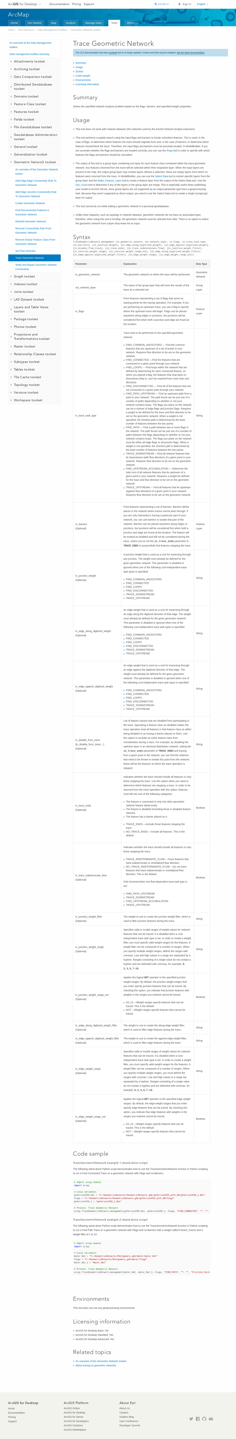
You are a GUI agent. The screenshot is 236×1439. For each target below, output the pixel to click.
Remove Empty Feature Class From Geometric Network (35, 241)
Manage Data (93, 22)
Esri (220, 4)
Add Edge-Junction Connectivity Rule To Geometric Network (36, 194)
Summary (81, 62)
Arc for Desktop (22, 4)
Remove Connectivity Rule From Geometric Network (33, 230)
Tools (114, 22)
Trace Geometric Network (29, 257)
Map (53, 22)
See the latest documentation (190, 52)
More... (131, 22)
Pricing (76, 4)
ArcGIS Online (72, 1408)
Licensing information (87, 84)
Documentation (59, 4)
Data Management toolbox (52, 29)
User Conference (128, 1421)
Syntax (79, 71)
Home (14, 22)
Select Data (161, 176)
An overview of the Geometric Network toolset (36, 171)
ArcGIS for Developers (76, 1421)
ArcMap (19, 14)
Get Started (34, 22)
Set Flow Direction (25, 250)
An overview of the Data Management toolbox (30, 45)
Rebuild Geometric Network (30, 221)
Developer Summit (129, 1425)
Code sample (83, 75)
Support (89, 4)
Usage (79, 67)
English (201, 4)
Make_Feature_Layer (110, 180)
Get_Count (82, 184)
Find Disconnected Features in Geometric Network (32, 212)
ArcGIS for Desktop (74, 1412)
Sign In (186, 4)
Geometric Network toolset (86, 29)
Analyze (71, 22)
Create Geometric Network (30, 203)
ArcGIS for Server (73, 1416)
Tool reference (26, 29)
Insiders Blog (126, 1416)
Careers (123, 1412)
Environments (83, 80)
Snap (169, 150)
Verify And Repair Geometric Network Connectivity (36, 267)
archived (113, 52)
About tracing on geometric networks (96, 1365)
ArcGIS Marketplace (75, 1429)
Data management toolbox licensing (29, 54)
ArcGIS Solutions (73, 1425)
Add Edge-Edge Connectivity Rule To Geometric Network (35, 182)
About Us (124, 1408)
